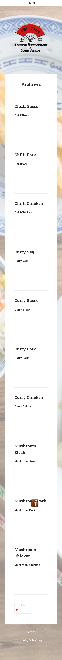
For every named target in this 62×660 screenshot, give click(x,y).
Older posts (21, 607)
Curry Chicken (28, 397)
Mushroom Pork (30, 501)
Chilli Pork (25, 154)
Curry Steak (26, 300)
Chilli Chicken (28, 203)
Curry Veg (24, 252)
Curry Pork (25, 349)
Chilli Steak (26, 106)
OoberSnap (35, 640)
